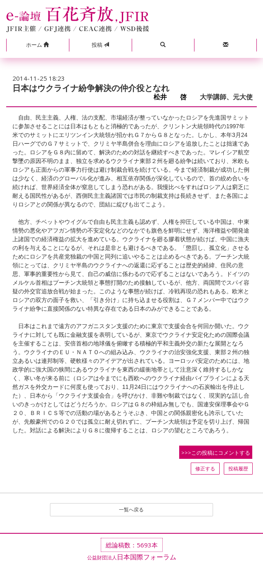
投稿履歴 (238, 468)
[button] (37, 45)
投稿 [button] (100, 44)
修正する (205, 468)
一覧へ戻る (131, 509)
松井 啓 (173, 97)
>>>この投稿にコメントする (215, 452)
